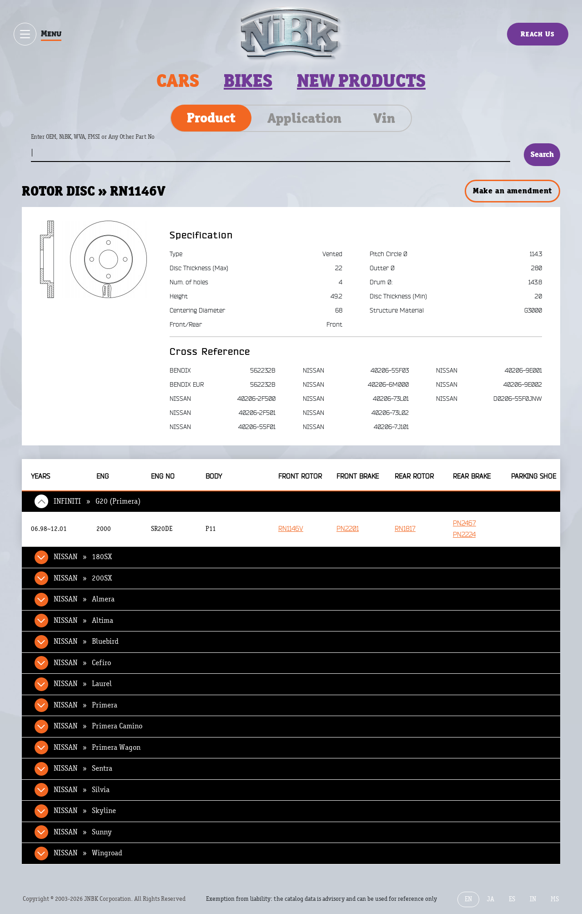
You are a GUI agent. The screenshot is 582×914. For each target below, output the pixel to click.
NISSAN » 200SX (83, 578)
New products (361, 80)
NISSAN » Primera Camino (98, 726)
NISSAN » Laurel (83, 683)
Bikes (248, 80)
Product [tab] (211, 117)
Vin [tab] (384, 118)
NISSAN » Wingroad (88, 853)
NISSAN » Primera (85, 705)
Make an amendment (512, 191)
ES (512, 899)
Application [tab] (304, 118)
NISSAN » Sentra (83, 768)
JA (490, 899)
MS (555, 899)
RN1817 (405, 529)
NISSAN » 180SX (83, 556)
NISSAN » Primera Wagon (97, 747)
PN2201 (347, 529)
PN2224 (464, 534)
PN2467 (464, 523)
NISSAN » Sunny (83, 832)
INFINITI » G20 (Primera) (97, 501)
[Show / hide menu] (25, 34)
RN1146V (290, 529)
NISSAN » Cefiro (82, 662)
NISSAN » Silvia (82, 789)
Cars (177, 80)
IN (533, 899)
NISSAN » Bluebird (86, 641)
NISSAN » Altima (83, 620)
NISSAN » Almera (84, 599)
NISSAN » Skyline (85, 810)
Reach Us (538, 34)
